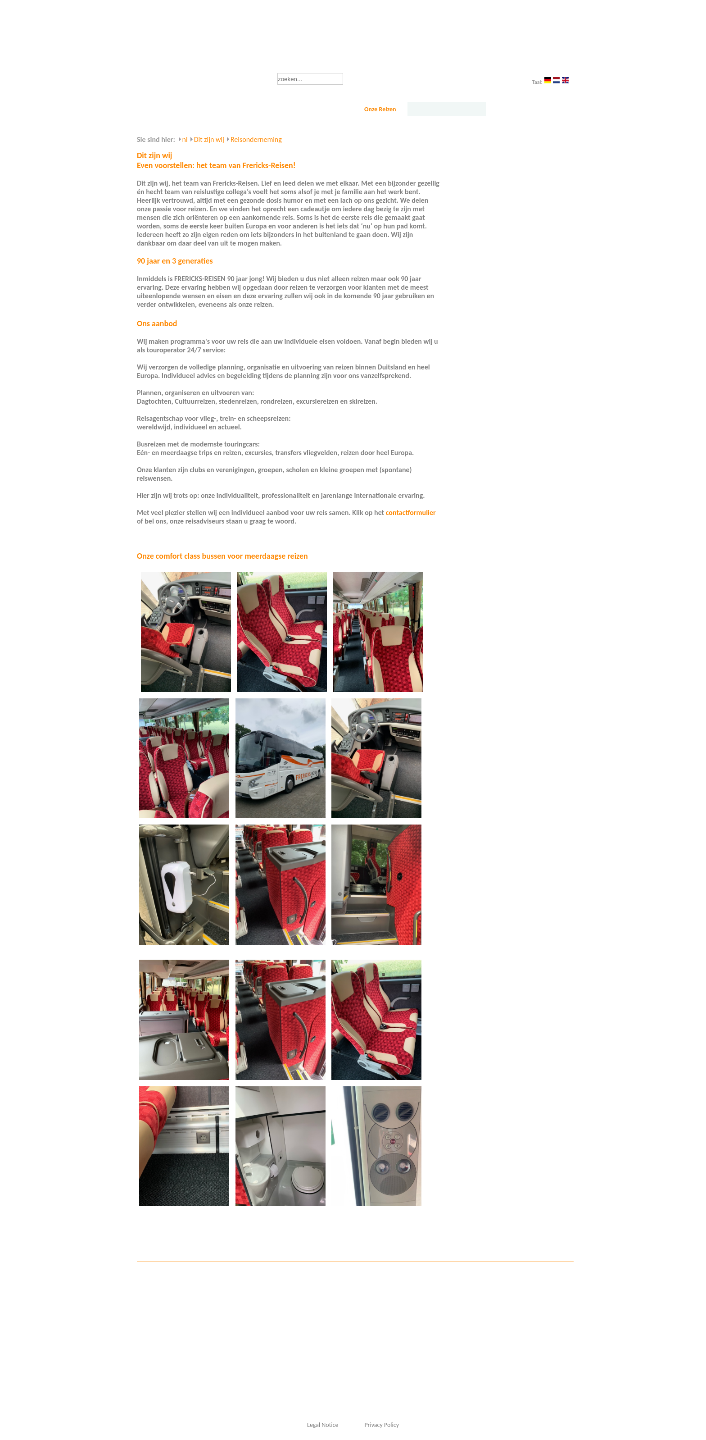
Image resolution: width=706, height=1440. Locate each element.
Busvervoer (238, 109)
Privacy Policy (381, 1425)
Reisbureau (314, 109)
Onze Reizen (380, 109)
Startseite (168, 109)
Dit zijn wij (446, 109)
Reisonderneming (256, 139)
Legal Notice (322, 1425)
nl (185, 139)
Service (524, 109)
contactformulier (411, 512)
